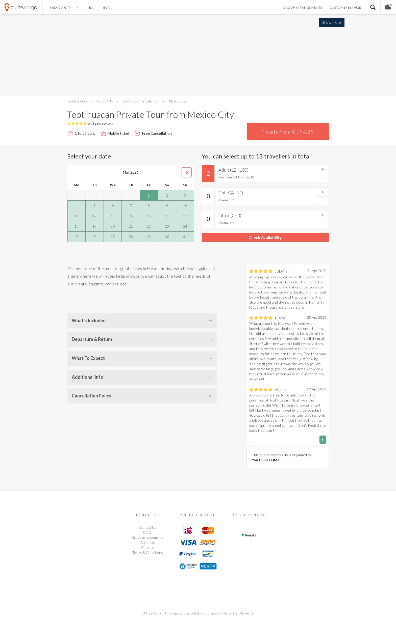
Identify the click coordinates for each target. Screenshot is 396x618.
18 (77, 226)
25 (77, 236)
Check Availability (265, 237)
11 (77, 216)
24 (185, 226)
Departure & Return (92, 339)
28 (131, 236)
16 (167, 216)
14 (131, 216)
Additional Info (87, 377)
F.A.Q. (147, 532)
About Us (147, 542)
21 (131, 226)
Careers (147, 547)
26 (94, 236)
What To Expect (88, 358)
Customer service (345, 7)
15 (149, 216)
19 (94, 226)
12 (94, 216)
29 (149, 236)
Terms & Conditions (147, 552)
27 (113, 236)
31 (185, 236)
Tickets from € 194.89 (288, 132)
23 (167, 226)
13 (113, 216)
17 (185, 216)
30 (167, 236)
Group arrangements (302, 7)
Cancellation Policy (91, 395)
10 (185, 205)
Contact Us (147, 527)
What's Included (89, 320)
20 (113, 226)
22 (149, 226)
